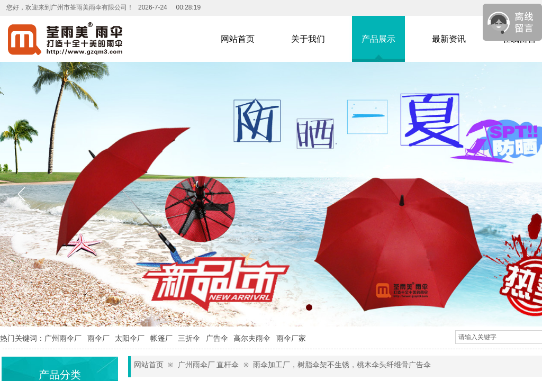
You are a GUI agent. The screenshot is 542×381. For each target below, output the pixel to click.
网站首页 (149, 365)
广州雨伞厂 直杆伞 (208, 365)
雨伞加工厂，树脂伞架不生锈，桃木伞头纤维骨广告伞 (342, 365)
